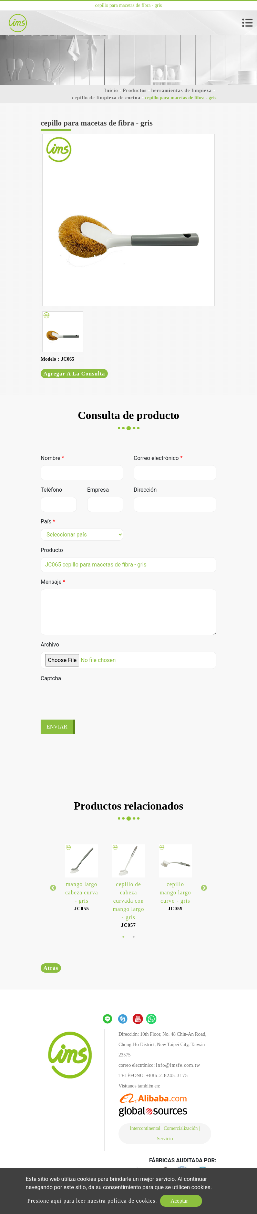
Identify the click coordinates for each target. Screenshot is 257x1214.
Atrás (50, 968)
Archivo (50, 644)
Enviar (57, 727)
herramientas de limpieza (181, 90)
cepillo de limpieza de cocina (106, 97)
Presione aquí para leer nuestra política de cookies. (92, 1201)
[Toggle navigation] (247, 23)
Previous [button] (53, 888)
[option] (128, 220)
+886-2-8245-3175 (167, 1075)
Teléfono (51, 489)
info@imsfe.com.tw (178, 1065)
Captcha (51, 678)
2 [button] (133, 936)
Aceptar (179, 1201)
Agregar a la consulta (74, 374)
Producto (52, 550)
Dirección (145, 489)
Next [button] (204, 888)
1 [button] (123, 936)
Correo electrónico (158, 458)
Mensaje (53, 582)
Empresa (98, 489)
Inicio (111, 90)
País (48, 521)
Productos (134, 90)
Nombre (52, 458)
